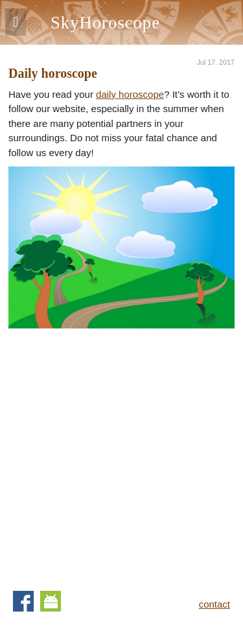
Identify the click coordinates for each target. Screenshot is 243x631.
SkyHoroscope (105, 22)
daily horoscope (130, 94)
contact (214, 604)
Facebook (23, 601)
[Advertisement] (121, 449)
